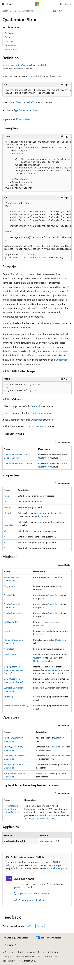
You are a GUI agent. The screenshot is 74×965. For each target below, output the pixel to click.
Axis (5, 501)
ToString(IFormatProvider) (16, 705)
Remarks (9, 41)
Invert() (7, 630)
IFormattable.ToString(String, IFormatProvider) (11, 809)
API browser (27, 10)
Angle (6, 495)
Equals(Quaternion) (13, 613)
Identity (7, 507)
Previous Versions (26, 952)
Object (19, 102)
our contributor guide (55, 868)
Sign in (68, 3)
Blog (40, 952)
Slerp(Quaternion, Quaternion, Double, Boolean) (13, 669)
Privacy (5, 956)
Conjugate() (9, 586)
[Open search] (61, 4)
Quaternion (58, 323)
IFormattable (23, 119)
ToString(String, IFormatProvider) (39, 818)
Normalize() (9, 648)
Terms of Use (50, 956)
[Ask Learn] (55, 10)
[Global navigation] (3, 4)
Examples (9, 37)
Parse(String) (10, 654)
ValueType (31, 102)
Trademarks (7, 960)
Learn (5, 10)
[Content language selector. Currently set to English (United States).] (16, 937)
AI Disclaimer (8, 952)
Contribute (53, 952)
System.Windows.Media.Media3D (30, 64)
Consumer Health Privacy (27, 956)
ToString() (8, 696)
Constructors (11, 44)
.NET (15, 10)
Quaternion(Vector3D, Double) (18, 463)
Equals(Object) (10, 595)
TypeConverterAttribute (26, 110)
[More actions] (69, 10)
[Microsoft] (37, 4)
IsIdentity (8, 513)
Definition (9, 33)
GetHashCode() (11, 622)
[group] (37, 91)
